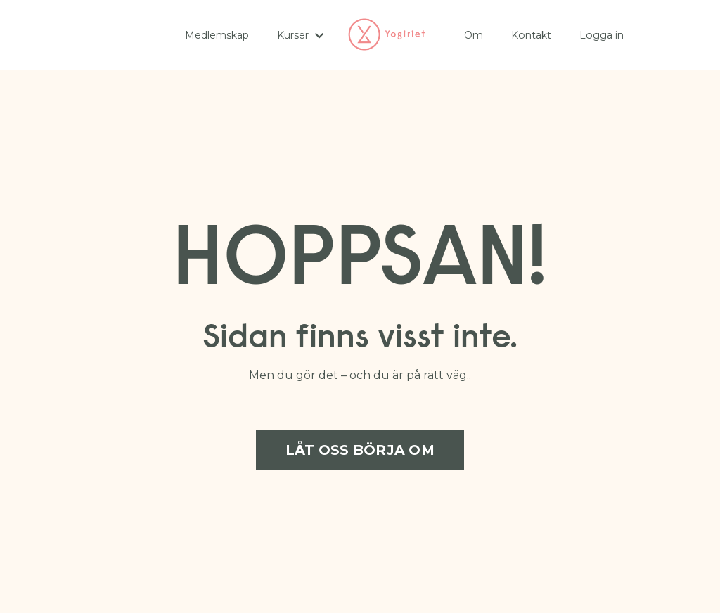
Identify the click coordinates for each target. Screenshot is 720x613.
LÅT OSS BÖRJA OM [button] (360, 449)
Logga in (600, 35)
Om (473, 35)
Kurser (300, 35)
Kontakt (531, 35)
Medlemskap (217, 35)
